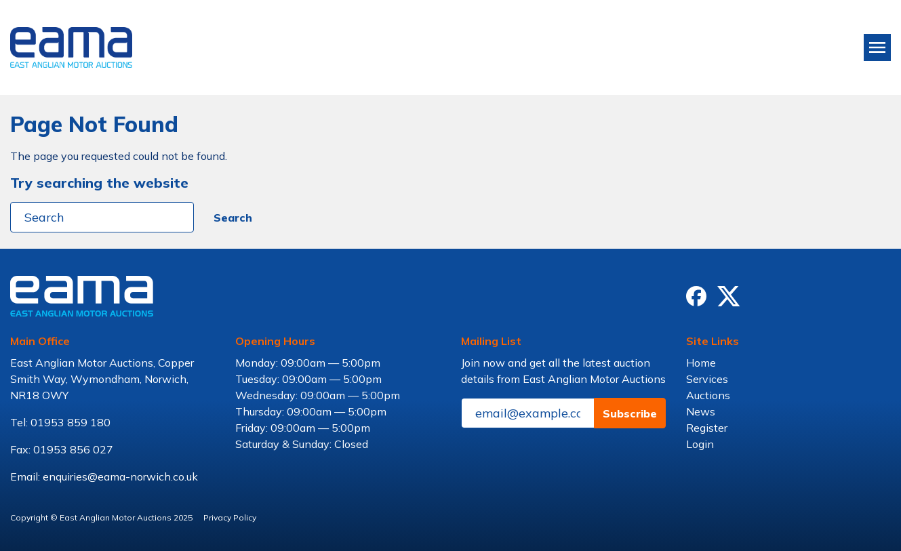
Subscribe (630, 413)
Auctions (708, 395)
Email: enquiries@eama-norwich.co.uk (104, 476)
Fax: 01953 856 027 (61, 449)
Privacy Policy (229, 517)
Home (701, 362)
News (700, 411)
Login (700, 444)
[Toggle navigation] (877, 47)
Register (706, 427)
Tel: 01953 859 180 (60, 422)
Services (707, 379)
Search (233, 217)
